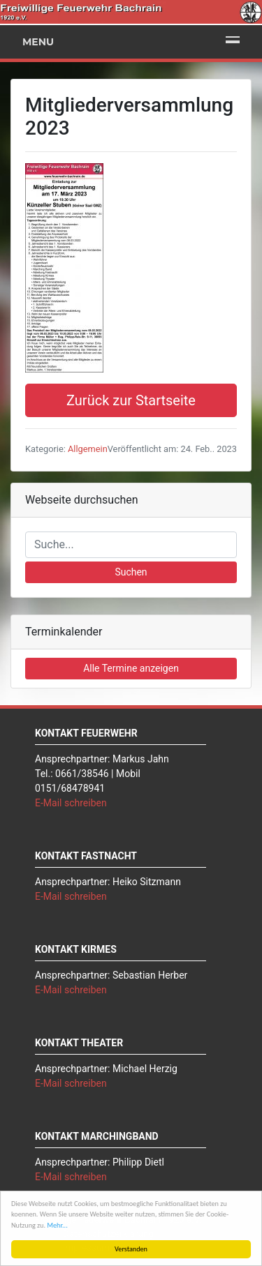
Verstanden (131, 1248)
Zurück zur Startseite (131, 400)
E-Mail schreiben (71, 802)
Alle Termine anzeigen (131, 668)
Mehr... (57, 1225)
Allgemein (88, 449)
